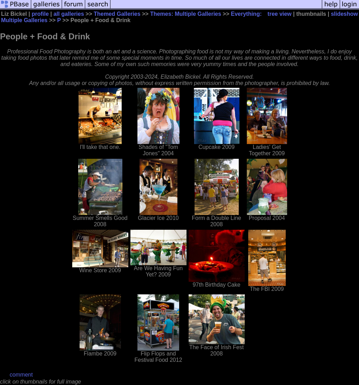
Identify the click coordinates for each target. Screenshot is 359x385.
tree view (279, 14)
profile (40, 14)
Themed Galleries (117, 14)
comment (21, 375)
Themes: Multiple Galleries (185, 14)
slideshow (344, 14)
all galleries (68, 14)
